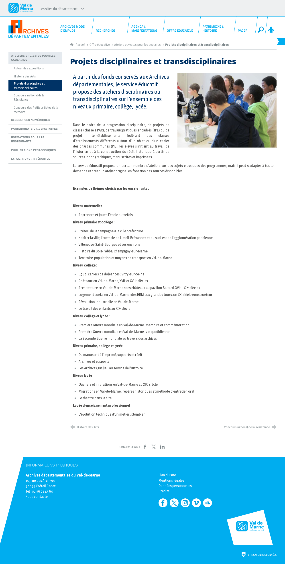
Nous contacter (37, 497)
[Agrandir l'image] (227, 110)
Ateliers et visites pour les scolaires (137, 45)
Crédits (164, 491)
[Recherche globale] (261, 25)
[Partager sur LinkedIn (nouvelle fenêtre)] (162, 447)
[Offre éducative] (182, 25)
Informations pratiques (52, 465)
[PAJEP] (246, 25)
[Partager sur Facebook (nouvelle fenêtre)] (145, 447)
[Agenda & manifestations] (146, 25)
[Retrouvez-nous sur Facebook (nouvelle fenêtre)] (163, 502)
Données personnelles (175, 486)
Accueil (81, 45)
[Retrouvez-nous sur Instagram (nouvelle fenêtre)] (185, 502)
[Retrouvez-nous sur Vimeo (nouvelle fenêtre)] (196, 502)
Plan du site (167, 475)
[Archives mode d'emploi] (75, 25)
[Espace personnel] (271, 25)
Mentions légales (171, 480)
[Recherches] (111, 25)
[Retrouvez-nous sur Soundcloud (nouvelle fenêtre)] (207, 502)
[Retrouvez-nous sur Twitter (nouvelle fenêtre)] (174, 502)
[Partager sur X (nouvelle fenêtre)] (153, 447)
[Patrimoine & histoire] (217, 25)
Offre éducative (100, 45)
